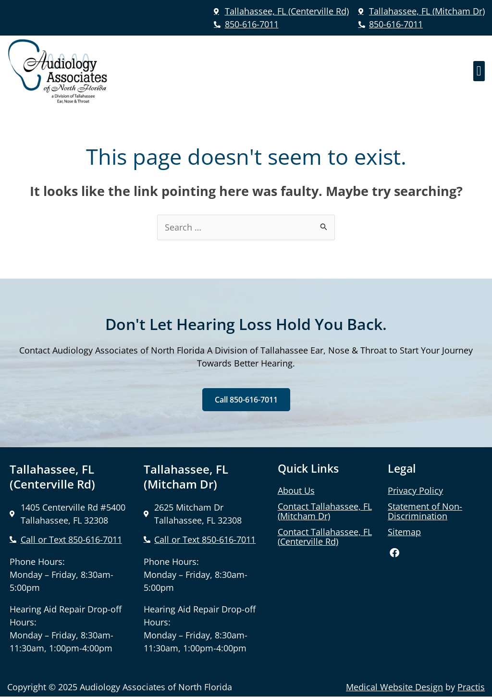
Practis (471, 688)
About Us (296, 490)
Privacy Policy (415, 490)
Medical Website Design (394, 688)
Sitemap (404, 532)
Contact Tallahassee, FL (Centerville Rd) (325, 536)
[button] (479, 71)
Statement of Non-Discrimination (425, 511)
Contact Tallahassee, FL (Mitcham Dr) (325, 511)
